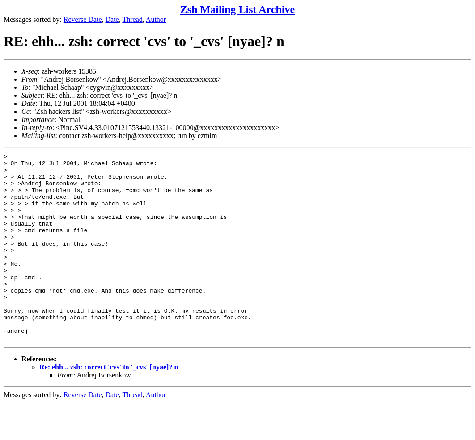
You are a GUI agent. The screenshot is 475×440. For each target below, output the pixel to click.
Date (112, 19)
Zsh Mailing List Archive (237, 9)
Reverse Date (83, 19)
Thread (132, 19)
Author (156, 19)
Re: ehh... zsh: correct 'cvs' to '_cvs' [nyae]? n (108, 404)
